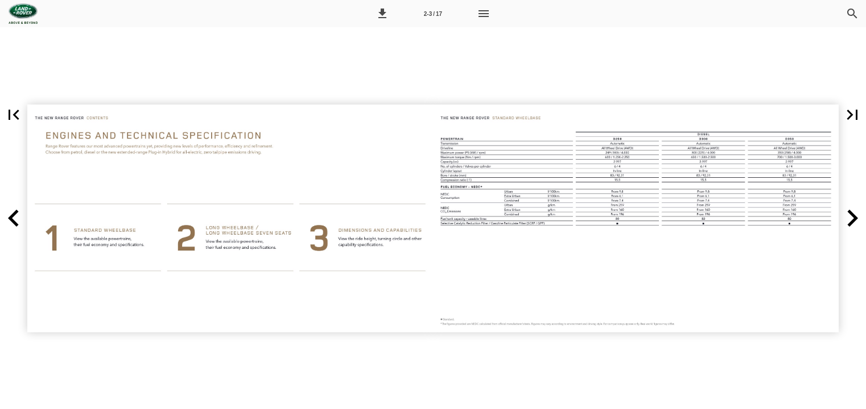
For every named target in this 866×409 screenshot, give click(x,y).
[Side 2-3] (433, 13)
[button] (382, 13)
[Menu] (483, 13)
